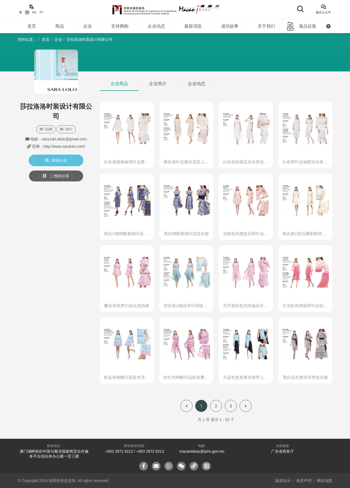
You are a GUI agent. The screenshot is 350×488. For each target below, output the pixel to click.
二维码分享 (56, 176)
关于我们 (266, 26)
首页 (31, 26)
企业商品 (119, 83)
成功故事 (229, 26)
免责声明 (303, 480)
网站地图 (324, 480)
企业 (87, 26)
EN (34, 12)
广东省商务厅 (282, 451)
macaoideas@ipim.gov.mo (201, 451)
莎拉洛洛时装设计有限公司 (90, 39)
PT (41, 12)
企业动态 (156, 26)
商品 (59, 26)
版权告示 (283, 480)
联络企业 (56, 160)
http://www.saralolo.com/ (64, 146)
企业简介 (158, 83)
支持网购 (120, 26)
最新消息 (193, 26)
